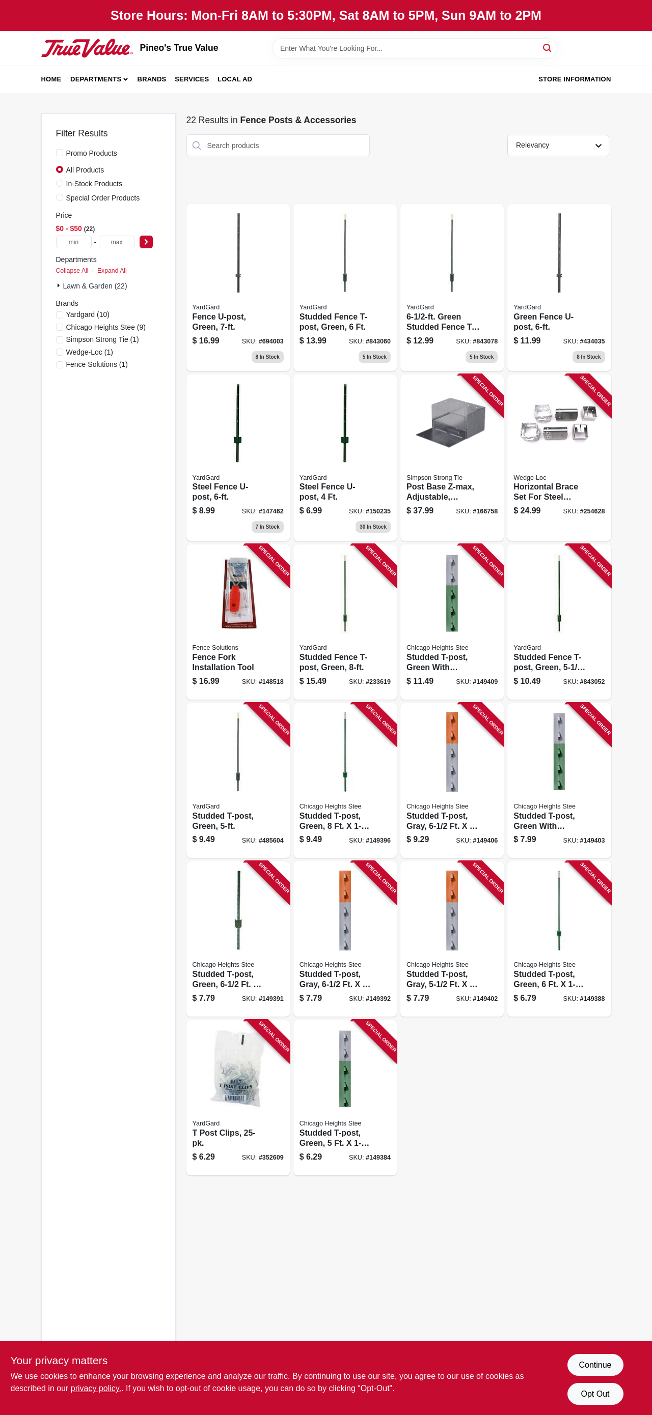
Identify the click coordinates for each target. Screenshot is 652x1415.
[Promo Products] (59, 152)
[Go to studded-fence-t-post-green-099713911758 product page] (559, 622)
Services (192, 79)
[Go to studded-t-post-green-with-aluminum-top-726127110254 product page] (452, 622)
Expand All (112, 270)
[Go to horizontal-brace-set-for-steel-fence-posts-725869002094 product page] (559, 457)
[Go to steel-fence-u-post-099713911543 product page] (345, 457)
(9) (106, 327)
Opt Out (595, 1394)
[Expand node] (60, 285)
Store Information (574, 79)
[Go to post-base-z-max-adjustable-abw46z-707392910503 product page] (452, 457)
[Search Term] (414, 48)
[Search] (547, 47)
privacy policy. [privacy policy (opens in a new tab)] (96, 1388)
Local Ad (235, 79)
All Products (85, 169)
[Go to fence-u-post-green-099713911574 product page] (238, 287)
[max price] (116, 242)
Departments (95, 79)
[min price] (74, 242)
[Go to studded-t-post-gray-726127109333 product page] (345, 939)
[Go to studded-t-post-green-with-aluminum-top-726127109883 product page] (559, 780)
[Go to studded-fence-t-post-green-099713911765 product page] (345, 287)
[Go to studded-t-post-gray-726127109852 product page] (452, 939)
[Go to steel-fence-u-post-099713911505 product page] (238, 457)
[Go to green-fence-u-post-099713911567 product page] (559, 287)
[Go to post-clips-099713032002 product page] (238, 1097)
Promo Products (91, 153)
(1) (102, 339)
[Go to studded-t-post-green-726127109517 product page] (345, 780)
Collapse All (72, 270)
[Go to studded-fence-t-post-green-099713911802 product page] (345, 622)
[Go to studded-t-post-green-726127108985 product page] (345, 1097)
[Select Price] (146, 242)
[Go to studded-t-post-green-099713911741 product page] (238, 780)
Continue (595, 1365)
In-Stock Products (94, 183)
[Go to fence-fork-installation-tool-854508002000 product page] (238, 622)
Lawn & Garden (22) (95, 286)
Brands (152, 79)
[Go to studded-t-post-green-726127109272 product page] (238, 939)
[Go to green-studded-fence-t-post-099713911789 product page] (452, 287)
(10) (88, 314)
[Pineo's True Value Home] (87, 48)
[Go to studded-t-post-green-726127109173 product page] (559, 939)
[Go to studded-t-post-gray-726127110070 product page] (452, 780)
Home (51, 79)
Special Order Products (103, 197)
